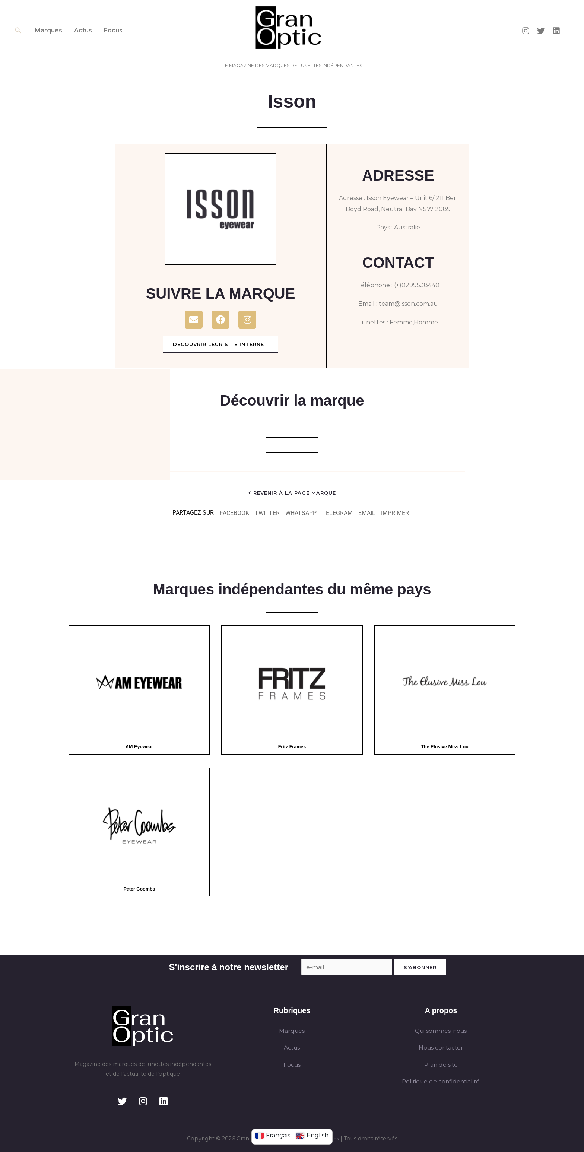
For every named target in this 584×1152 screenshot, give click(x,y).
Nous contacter (441, 1047)
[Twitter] (541, 31)
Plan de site (440, 1065)
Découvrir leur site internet (220, 344)
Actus (83, 30)
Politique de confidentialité (441, 1082)
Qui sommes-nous (441, 1030)
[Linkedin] (556, 31)
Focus (113, 30)
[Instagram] (526, 31)
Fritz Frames (291, 747)
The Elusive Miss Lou (444, 747)
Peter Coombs (139, 889)
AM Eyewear (139, 747)
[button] (18, 30)
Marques (48, 30)
